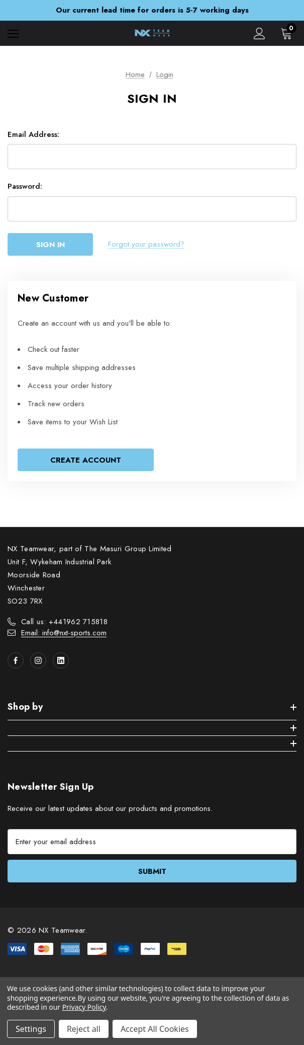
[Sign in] (259, 33)
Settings (31, 1028)
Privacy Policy (84, 1007)
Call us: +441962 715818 (64, 621)
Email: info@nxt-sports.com (64, 632)
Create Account (85, 460)
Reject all (83, 1028)
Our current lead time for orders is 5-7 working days (152, 10)
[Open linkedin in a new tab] (61, 660)
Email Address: (33, 134)
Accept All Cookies (155, 1028)
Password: (25, 186)
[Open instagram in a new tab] (38, 660)
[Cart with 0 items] (288, 33)
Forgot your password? (146, 244)
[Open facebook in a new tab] (16, 660)
